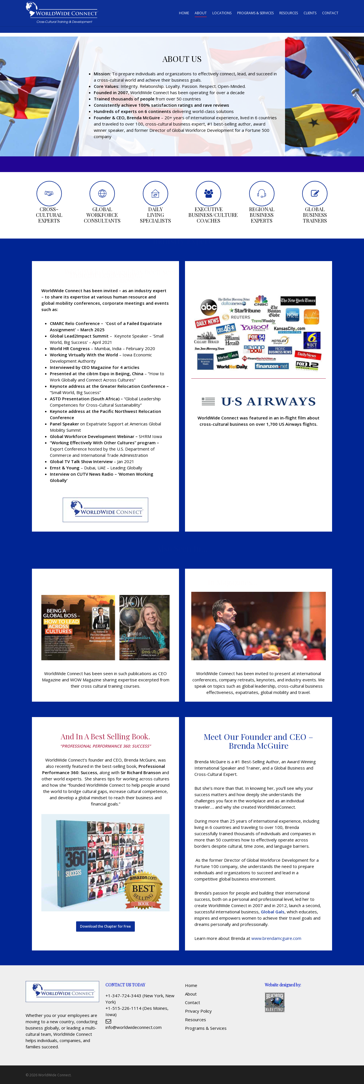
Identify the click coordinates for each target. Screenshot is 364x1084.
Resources (195, 1019)
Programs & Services (206, 1028)
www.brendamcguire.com (276, 938)
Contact (192, 1002)
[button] (105, 926)
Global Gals (272, 912)
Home (191, 985)
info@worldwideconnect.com (133, 1027)
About (191, 994)
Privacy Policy (198, 1011)
